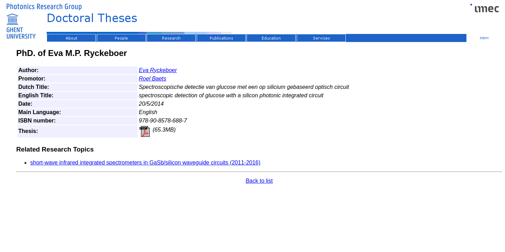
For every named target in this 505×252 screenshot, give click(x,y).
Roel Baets (152, 79)
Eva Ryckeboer (158, 70)
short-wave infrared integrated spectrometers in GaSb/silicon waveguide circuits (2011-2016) (145, 163)
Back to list (258, 181)
